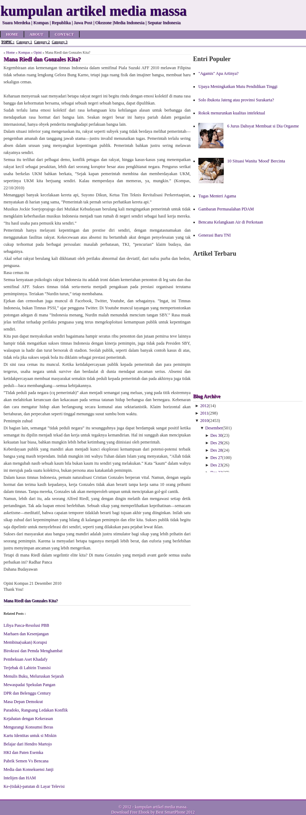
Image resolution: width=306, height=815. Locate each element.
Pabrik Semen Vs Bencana (26, 761)
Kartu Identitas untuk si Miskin (30, 735)
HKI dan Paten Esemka (23, 752)
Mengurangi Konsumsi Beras (28, 727)
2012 (204, 405)
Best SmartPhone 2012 (175, 812)
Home (12, 34)
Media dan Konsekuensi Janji (29, 769)
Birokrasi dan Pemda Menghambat (33, 650)
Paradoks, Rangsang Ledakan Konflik (36, 710)
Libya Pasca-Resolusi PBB (26, 625)
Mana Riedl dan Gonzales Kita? (31, 600)
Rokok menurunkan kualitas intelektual (231, 113)
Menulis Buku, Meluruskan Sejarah (34, 676)
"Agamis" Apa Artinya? (218, 73)
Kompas (24, 52)
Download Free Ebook (130, 812)
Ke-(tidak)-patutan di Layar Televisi (34, 786)
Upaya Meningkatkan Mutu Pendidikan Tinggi (237, 86)
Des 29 (216, 442)
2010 (204, 420)
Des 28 (216, 450)
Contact (64, 34)
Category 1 (24, 42)
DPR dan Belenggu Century (27, 693)
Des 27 (216, 457)
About (36, 34)
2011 (204, 413)
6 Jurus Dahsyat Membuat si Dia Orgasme (263, 126)
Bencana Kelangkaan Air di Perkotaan (230, 222)
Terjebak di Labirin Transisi (27, 667)
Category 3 (59, 42)
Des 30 (216, 435)
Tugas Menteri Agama (217, 196)
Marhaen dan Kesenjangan (26, 633)
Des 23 (216, 465)
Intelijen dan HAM (20, 777)
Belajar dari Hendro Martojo (28, 744)
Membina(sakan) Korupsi (25, 642)
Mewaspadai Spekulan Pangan (29, 684)
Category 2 (41, 42)
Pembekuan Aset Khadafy (26, 659)
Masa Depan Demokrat (23, 701)
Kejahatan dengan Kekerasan (28, 718)
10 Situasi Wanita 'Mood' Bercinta (256, 161)
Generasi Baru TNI (214, 235)
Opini (38, 52)
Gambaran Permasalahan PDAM (226, 209)
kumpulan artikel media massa (160, 806)
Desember (214, 428)
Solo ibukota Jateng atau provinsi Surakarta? (236, 99)
